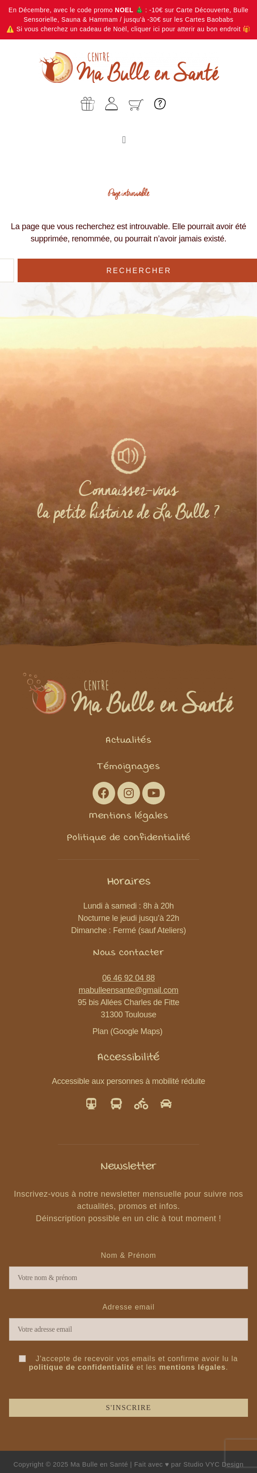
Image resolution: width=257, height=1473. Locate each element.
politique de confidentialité (81, 1367)
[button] (124, 140)
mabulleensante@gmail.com (128, 990)
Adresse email (129, 1307)
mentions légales (192, 1367)
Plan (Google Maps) (129, 1031)
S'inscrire (128, 1408)
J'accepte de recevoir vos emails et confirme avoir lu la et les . (128, 1362)
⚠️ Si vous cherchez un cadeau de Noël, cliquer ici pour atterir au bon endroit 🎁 (128, 29)
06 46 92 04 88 (128, 977)
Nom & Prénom (128, 1255)
